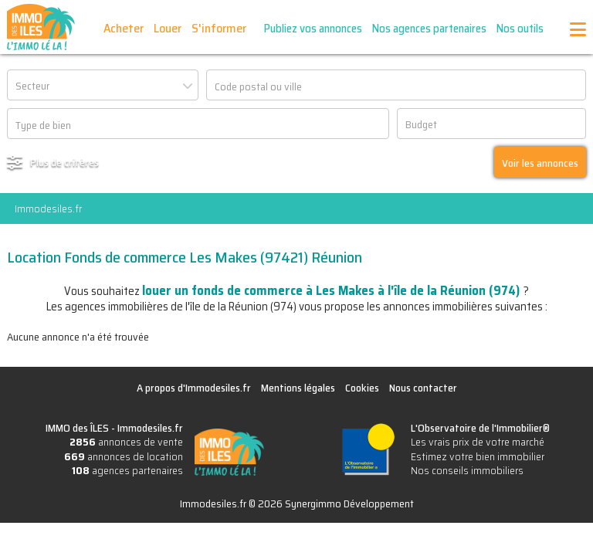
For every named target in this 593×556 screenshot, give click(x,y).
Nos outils (520, 28)
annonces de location (123, 456)
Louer (167, 28)
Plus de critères (64, 162)
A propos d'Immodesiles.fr (194, 387)
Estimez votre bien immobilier (477, 456)
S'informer (218, 28)
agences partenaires (127, 470)
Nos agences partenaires (429, 28)
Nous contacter (423, 387)
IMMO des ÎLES (41, 27)
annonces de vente (126, 441)
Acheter (123, 28)
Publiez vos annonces (313, 28)
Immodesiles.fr (48, 208)
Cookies (362, 387)
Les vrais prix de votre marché (477, 441)
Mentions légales (298, 387)
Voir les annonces (540, 162)
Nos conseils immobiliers (467, 470)
